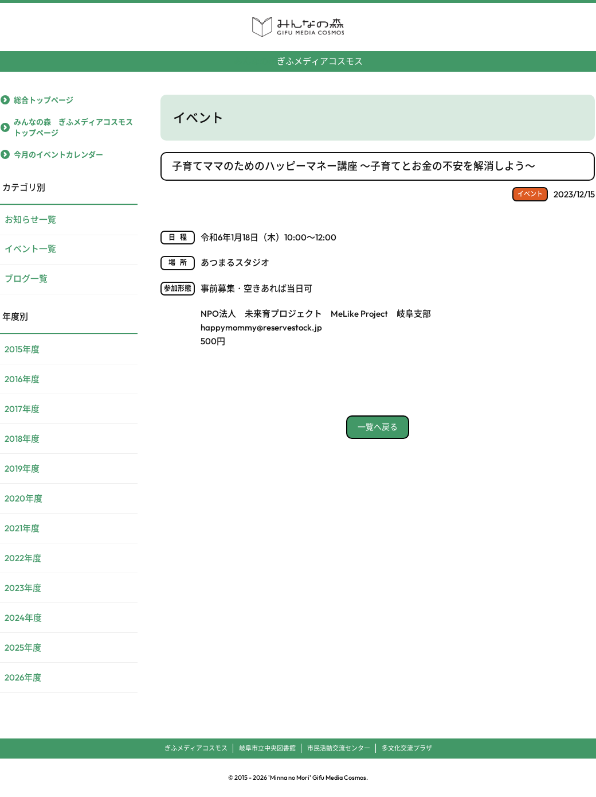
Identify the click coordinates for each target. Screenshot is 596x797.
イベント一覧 (30, 249)
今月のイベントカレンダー (58, 153)
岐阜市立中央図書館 (267, 748)
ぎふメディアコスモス (298, 56)
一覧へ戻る (378, 426)
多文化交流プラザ (407, 748)
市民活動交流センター (338, 748)
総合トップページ (43, 99)
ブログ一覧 (26, 279)
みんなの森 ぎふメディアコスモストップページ (73, 127)
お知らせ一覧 (30, 219)
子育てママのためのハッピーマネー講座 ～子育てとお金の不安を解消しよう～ (353, 165)
